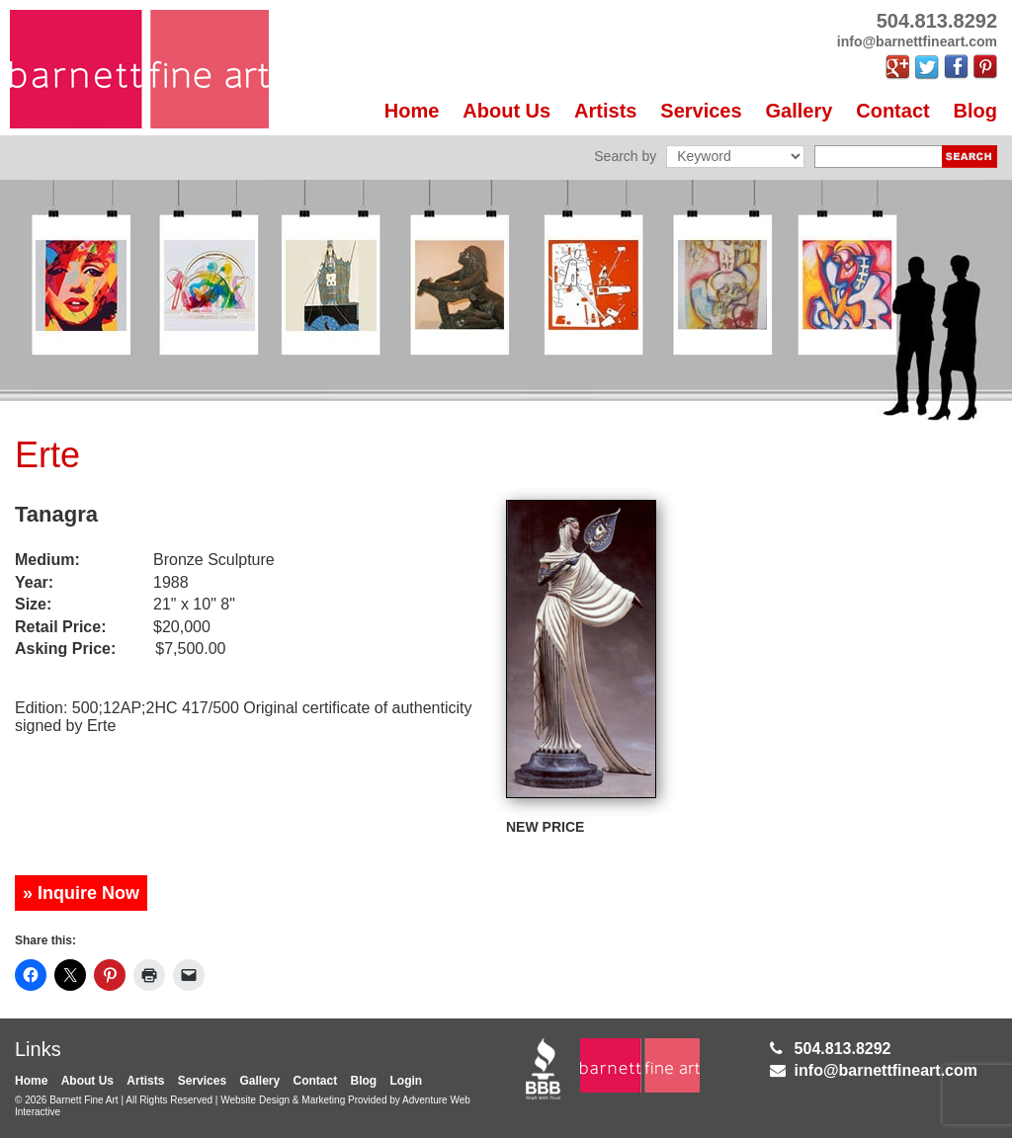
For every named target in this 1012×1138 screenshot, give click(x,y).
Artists (605, 111)
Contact (892, 111)
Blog (975, 111)
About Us (506, 111)
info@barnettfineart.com (886, 1070)
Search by (625, 156)
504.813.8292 (843, 1048)
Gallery (799, 111)
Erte (47, 455)
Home (412, 111)
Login (406, 1081)
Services (700, 111)
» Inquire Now (81, 893)
